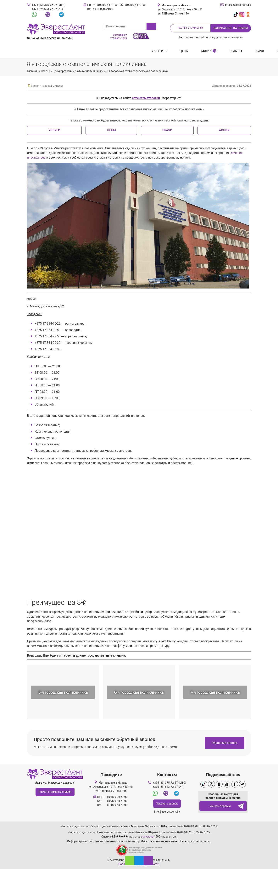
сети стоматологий (146, 98)
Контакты (240, 51)
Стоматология (203, 51)
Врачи (136, 51)
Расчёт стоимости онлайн (55, 791)
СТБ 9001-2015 (118, 36)
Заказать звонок (167, 803)
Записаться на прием (231, 28)
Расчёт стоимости (190, 28)
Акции (85, 51)
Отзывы (112, 51)
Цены (60, 51)
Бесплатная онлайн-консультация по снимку (210, 37)
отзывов (147, 836)
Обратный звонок (224, 743)
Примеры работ (166, 51)
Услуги (34, 51)
